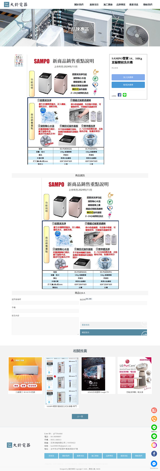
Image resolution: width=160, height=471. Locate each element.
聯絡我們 (138, 456)
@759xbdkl (58, 434)
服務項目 (80, 456)
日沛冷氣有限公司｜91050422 (63, 443)
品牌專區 (109, 456)
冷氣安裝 (48, 464)
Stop (68, 167)
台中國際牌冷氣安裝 (100, 464)
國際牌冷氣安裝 (84, 464)
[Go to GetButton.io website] (154, 468)
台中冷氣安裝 (58, 464)
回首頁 (51, 456)
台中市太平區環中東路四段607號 (64, 449)
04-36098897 (56, 437)
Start (66, 167)
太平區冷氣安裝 (71, 464)
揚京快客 (71, 469)
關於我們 (65, 456)
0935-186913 (56, 440)
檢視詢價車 (128, 85)
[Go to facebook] (154, 463)
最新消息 (124, 456)
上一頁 (80, 416)
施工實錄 (95, 456)
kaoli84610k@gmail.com (61, 446)
